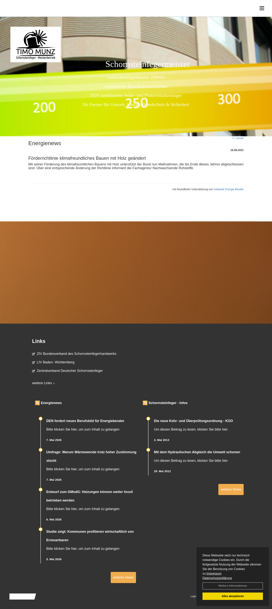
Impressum (213, 573)
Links (39, 341)
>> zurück (238, 138)
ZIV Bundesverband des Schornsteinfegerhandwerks (74, 354)
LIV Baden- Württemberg (53, 362)
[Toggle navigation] (261, 11)
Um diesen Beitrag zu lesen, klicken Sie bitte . (191, 429)
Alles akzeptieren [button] (233, 596)
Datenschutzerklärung (217, 578)
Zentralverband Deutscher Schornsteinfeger (67, 371)
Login (193, 596)
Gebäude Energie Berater (228, 189)
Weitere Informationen (232, 585)
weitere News (123, 577)
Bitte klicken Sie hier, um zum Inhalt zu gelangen (82, 429)
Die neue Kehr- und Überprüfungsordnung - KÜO (193, 421)
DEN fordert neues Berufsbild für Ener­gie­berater (85, 421)
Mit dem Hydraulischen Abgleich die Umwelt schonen (197, 452)
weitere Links (43, 383)
